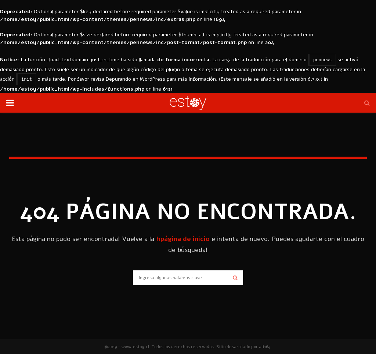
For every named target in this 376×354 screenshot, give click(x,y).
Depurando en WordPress (135, 79)
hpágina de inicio (183, 238)
